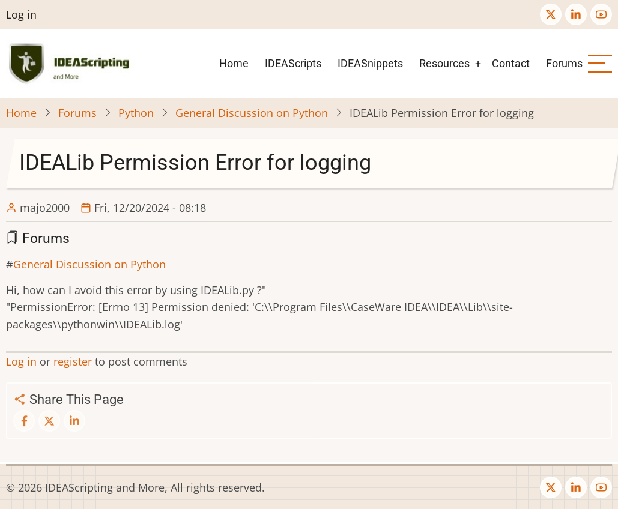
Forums (564, 63)
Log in (21, 14)
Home (234, 63)
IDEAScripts (293, 63)
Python (136, 113)
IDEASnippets (370, 63)
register (72, 361)
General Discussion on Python (251, 113)
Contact (511, 63)
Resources (444, 63)
